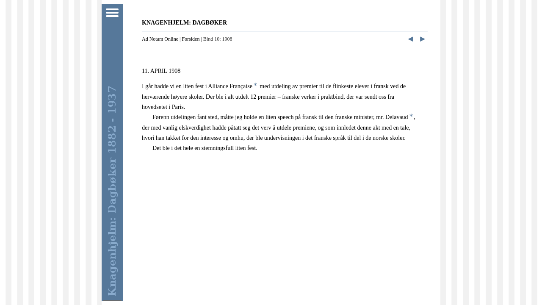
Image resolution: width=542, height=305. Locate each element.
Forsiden (190, 39)
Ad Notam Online (160, 39)
